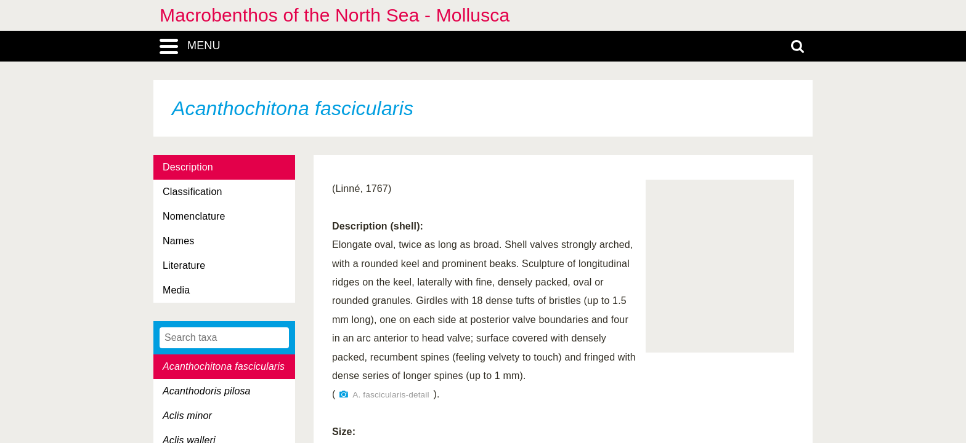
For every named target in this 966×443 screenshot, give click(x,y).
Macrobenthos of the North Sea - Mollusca (334, 15)
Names (178, 241)
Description (188, 167)
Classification (192, 191)
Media (176, 290)
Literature (184, 265)
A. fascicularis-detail (390, 394)
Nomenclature (194, 216)
